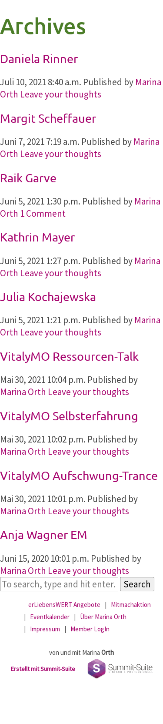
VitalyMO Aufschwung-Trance (79, 475)
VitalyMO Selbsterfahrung (69, 416)
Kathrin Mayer (37, 237)
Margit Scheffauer (48, 118)
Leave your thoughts (60, 94)
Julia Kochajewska (48, 296)
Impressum (45, 629)
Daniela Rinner (39, 58)
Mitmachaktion (131, 604)
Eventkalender (50, 617)
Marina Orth (23, 392)
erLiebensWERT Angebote (64, 604)
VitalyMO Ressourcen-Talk (69, 356)
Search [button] (137, 584)
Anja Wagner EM (43, 534)
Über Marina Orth (103, 617)
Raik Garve (28, 178)
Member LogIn (90, 629)
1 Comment (43, 213)
